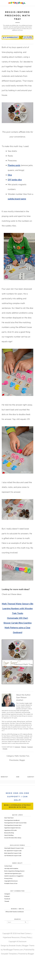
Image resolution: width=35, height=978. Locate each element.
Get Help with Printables (11, 868)
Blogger (31, 954)
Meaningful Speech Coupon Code (14, 848)
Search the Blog (8, 835)
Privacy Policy (8, 878)
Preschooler (14, 760)
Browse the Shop (9, 832)
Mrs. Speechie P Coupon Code (12, 850)
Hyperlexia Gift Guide (10, 830)
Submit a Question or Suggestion (13, 876)
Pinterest (23, 747)
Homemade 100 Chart (17, 618)
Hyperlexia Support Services (12, 827)
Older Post (30, 776)
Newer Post (4, 776)
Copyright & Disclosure (11, 881)
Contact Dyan (8, 866)
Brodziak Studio (15, 945)
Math (17, 756)
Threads (5, 749)
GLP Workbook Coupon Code (12, 855)
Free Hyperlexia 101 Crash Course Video (15, 822)
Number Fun (24, 756)
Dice (10, 175)
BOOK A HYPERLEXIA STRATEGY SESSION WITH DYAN (17, 806)
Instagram (17, 747)
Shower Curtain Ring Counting (17, 623)
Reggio (22, 760)
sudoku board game (17, 199)
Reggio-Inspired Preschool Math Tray (17, 15)
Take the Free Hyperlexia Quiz (12, 873)
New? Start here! (8, 817)
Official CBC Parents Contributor (14, 911)
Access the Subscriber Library (12, 837)
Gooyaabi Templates (9, 954)
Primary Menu (30, 3)
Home (17, 776)
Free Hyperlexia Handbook (12, 820)
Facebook (30, 747)
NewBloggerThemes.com (13, 949)
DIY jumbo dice (15, 179)
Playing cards (14, 165)
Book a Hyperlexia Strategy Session (14, 871)
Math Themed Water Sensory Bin (17, 603)
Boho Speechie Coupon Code (12, 853)
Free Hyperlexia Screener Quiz (12, 825)
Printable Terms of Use (10, 883)
